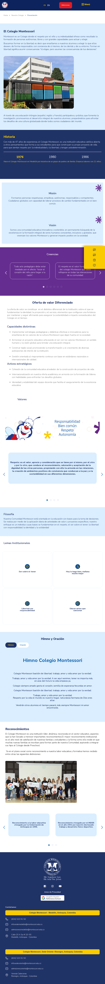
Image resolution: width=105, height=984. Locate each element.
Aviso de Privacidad (52, 892)
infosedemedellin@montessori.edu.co (26, 924)
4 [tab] (54, 287)
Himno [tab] (11, 645)
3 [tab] (51, 287)
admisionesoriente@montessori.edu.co (27, 968)
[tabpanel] (52, 682)
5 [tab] (58, 287)
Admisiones (66, 5)
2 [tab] (47, 287)
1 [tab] (43, 287)
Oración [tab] (23, 645)
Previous (5, 272)
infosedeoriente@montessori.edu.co (26, 963)
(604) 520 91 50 (18, 958)
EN (48, 5)
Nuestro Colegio (18, 15)
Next (99, 272)
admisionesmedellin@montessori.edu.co (28, 929)
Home (6, 15)
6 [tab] (61, 287)
